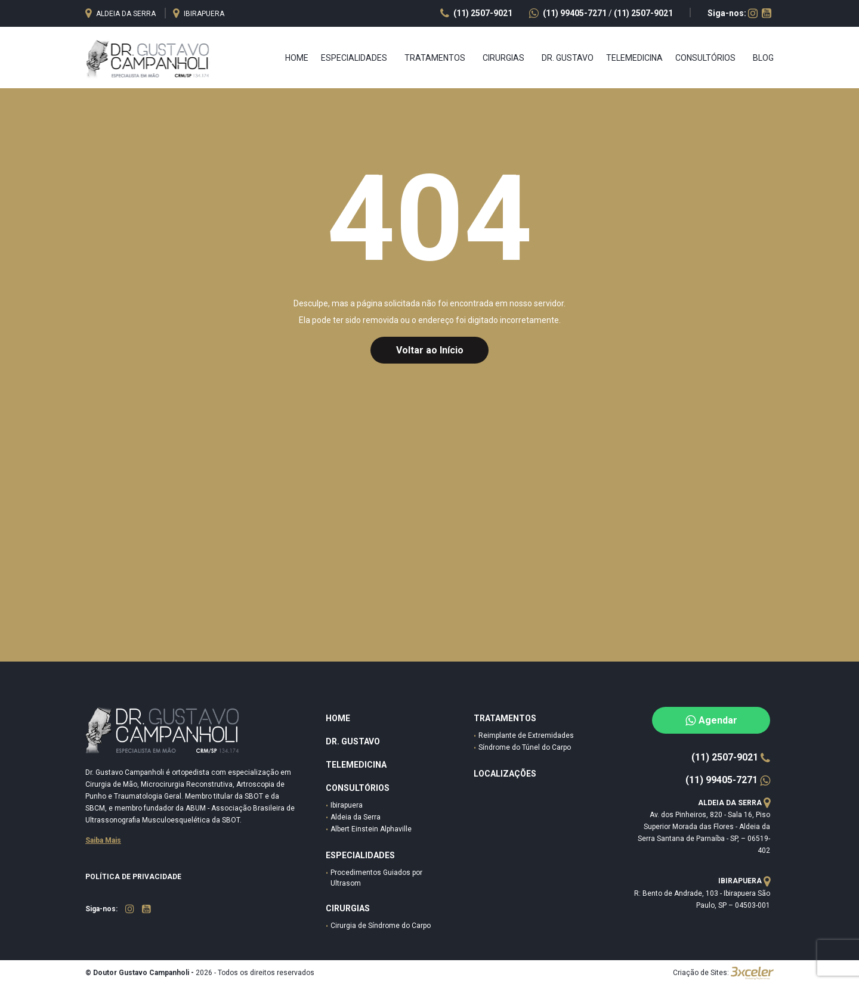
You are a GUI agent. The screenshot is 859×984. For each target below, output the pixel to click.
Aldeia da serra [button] (121, 14)
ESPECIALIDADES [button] (354, 58)
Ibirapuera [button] (198, 14)
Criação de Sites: (701, 973)
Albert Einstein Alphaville (371, 829)
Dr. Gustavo (568, 58)
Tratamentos (505, 718)
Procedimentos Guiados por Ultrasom (376, 877)
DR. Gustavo (353, 741)
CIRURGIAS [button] (503, 58)
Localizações (505, 773)
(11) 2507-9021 (643, 13)
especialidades (360, 855)
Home (296, 58)
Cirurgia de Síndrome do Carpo (380, 925)
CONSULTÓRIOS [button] (705, 58)
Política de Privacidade (133, 877)
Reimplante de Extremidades (526, 735)
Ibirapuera (346, 805)
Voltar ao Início (430, 350)
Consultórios (358, 788)
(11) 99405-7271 (568, 13)
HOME (338, 718)
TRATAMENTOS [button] (434, 58)
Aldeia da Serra (355, 817)
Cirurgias (348, 908)
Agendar (711, 721)
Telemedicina (634, 58)
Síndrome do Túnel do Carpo (524, 747)
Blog (763, 58)
